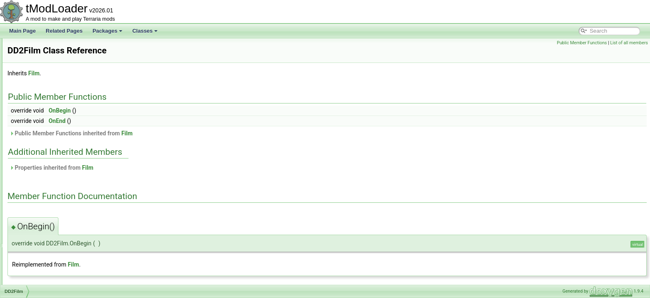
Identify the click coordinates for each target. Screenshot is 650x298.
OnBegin (163, 110)
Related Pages (64, 31)
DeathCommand (45, 193)
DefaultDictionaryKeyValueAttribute (66, 238)
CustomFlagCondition (51, 56)
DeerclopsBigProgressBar (56, 211)
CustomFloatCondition (52, 65)
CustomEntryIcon (46, 47)
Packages (107, 31)
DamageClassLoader (50, 138)
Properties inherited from (155, 167)
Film (137, 73)
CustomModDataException (57, 93)
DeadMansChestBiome (52, 184)
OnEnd (160, 121)
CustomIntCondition (49, 74)
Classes (145, 31)
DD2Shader (40, 175)
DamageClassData (48, 129)
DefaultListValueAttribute (54, 247)
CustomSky (40, 102)
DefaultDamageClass (50, 229)
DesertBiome (41, 275)
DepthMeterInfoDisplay (52, 266)
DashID (35, 147)
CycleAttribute (42, 111)
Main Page (22, 31)
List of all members (629, 43)
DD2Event (38, 156)
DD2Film (37, 165)
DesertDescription (47, 284)
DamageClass (42, 120)
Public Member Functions (582, 43)
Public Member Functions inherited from (174, 133)
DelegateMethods (46, 257)
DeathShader (42, 202)
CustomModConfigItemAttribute (62, 84)
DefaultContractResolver (54, 220)
